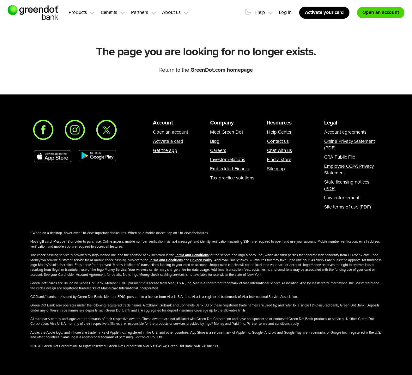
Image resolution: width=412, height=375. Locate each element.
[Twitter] (106, 130)
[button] (92, 12)
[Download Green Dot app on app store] (52, 156)
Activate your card (324, 12)
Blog (215, 141)
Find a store (279, 159)
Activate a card (168, 141)
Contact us (278, 141)
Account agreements (345, 132)
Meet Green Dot (226, 132)
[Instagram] (75, 130)
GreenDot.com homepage (222, 70)
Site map (276, 168)
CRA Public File (339, 157)
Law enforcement (341, 198)
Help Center (279, 132)
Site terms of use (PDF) (347, 207)
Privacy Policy (201, 260)
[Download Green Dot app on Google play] (97, 156)
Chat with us (279, 150)
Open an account (170, 132)
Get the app (165, 150)
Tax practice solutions (232, 178)
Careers (218, 150)
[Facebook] (43, 130)
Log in (285, 12)
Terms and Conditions (192, 255)
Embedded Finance (230, 168)
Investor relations (227, 159)
